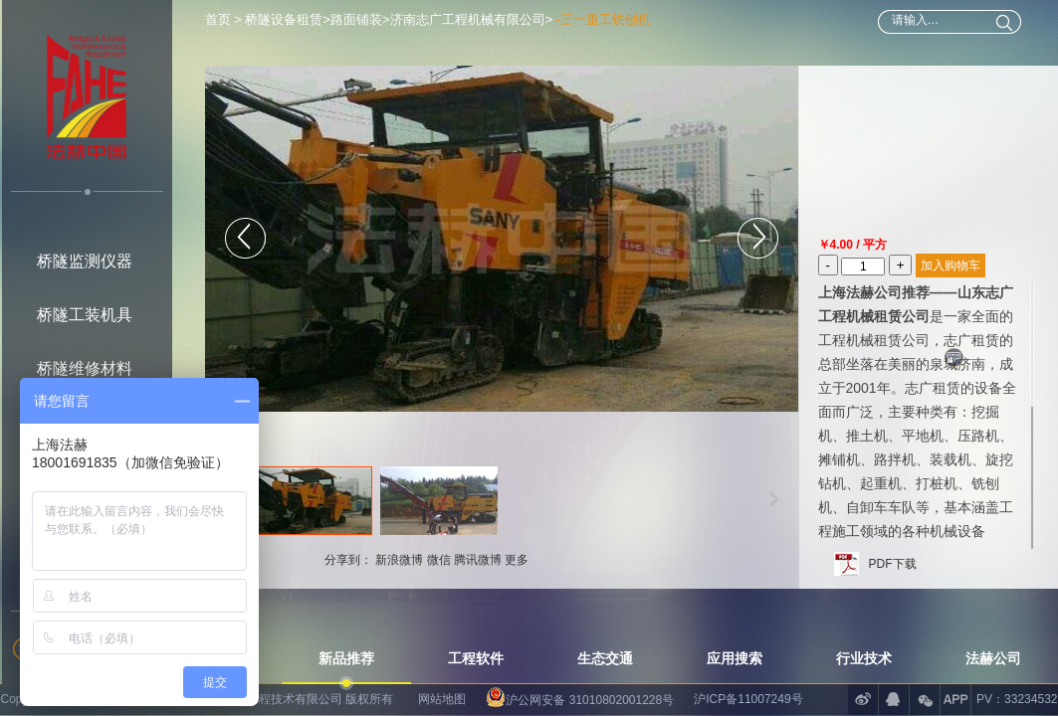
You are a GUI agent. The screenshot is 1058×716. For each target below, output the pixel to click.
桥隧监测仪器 (84, 261)
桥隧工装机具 (84, 314)
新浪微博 (399, 560)
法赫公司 (993, 658)
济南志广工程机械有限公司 (467, 19)
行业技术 (864, 658)
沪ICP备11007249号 (748, 699)
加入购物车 (950, 265)
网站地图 (442, 699)
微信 (439, 560)
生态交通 (605, 658)
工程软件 (476, 658)
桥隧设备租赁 (283, 19)
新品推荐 (346, 658)
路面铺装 (356, 19)
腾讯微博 (478, 560)
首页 (220, 19)
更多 (517, 560)
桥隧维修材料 (84, 368)
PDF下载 (893, 564)
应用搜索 (734, 658)
